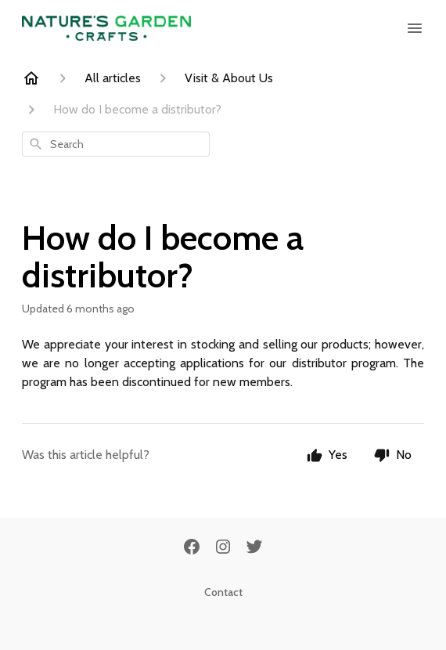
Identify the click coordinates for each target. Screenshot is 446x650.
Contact (223, 592)
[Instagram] (223, 548)
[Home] (31, 78)
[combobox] (116, 144)
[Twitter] (254, 548)
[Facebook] (191, 548)
